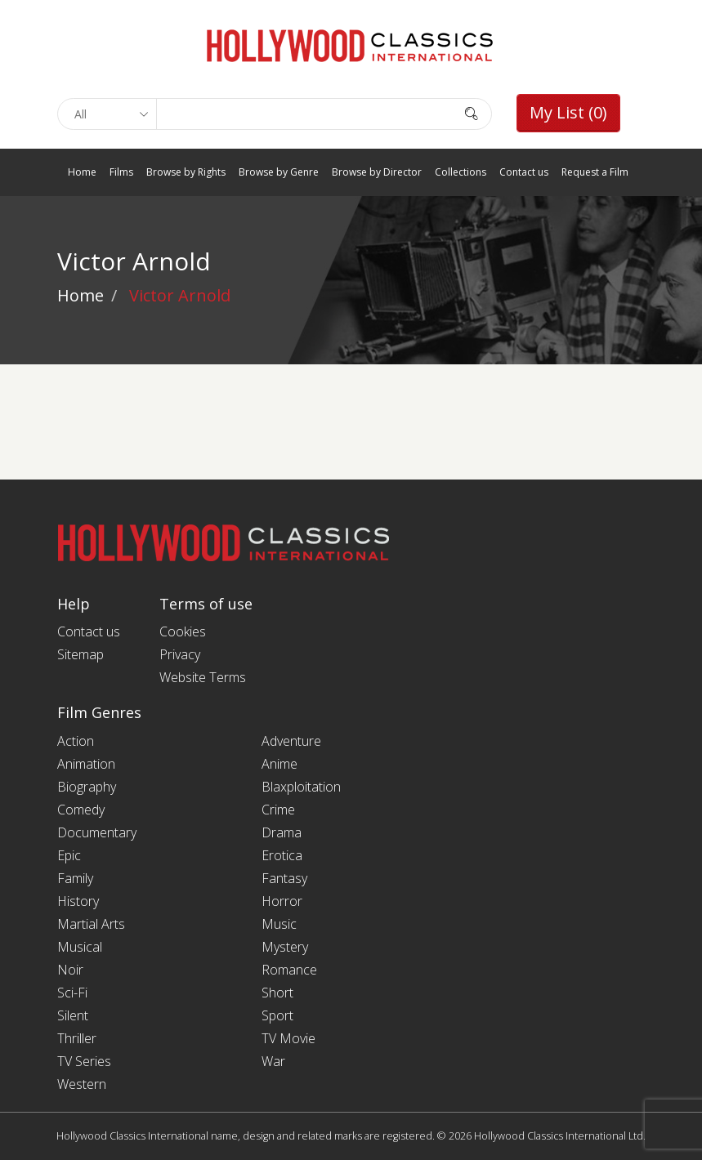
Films (121, 172)
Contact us (523, 172)
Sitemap (80, 654)
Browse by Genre (279, 172)
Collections (460, 172)
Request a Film (594, 172)
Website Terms (202, 677)
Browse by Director (377, 172)
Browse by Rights (186, 172)
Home (82, 172)
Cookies (182, 631)
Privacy (179, 654)
